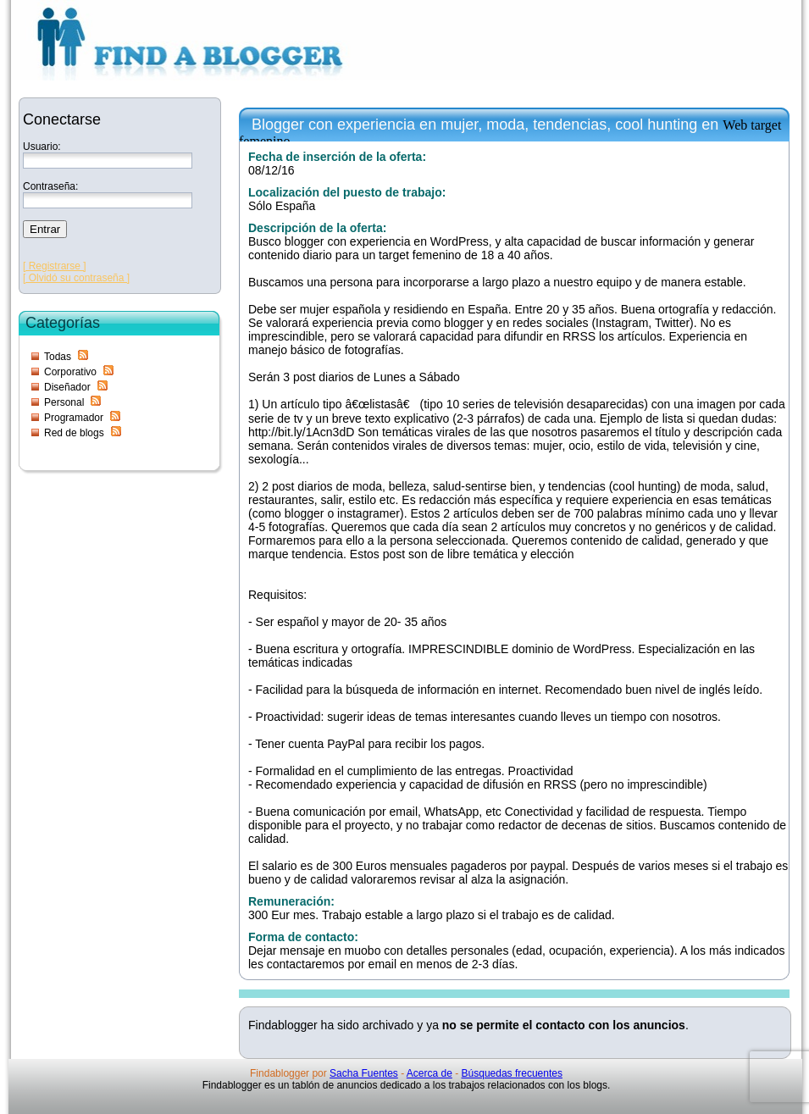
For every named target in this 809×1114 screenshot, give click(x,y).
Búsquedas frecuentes (512, 1073)
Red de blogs (74, 433)
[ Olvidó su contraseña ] (76, 278)
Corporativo (70, 372)
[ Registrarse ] (54, 266)
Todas (57, 357)
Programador (73, 418)
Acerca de (429, 1073)
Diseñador (67, 387)
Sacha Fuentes (364, 1073)
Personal (64, 402)
